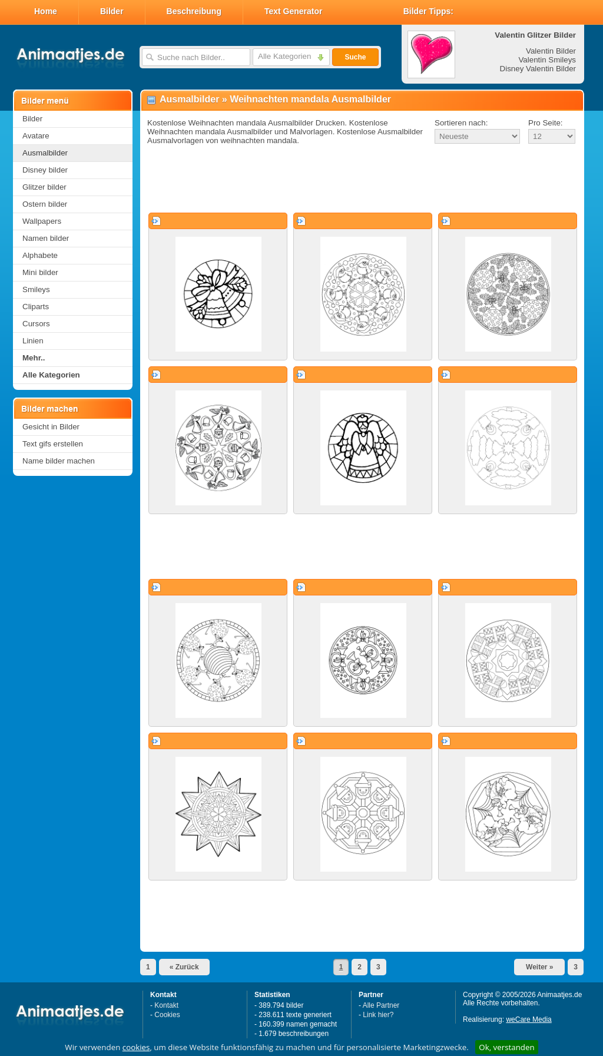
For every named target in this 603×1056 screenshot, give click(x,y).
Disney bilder (45, 169)
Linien (33, 340)
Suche (355, 57)
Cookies (167, 1015)
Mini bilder (40, 272)
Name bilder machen (58, 460)
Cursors (36, 323)
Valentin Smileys (547, 59)
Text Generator (293, 11)
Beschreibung (194, 11)
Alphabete (40, 255)
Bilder (112, 11)
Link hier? (378, 1015)
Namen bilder (45, 238)
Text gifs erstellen (52, 443)
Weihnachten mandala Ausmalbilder (310, 99)
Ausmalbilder (45, 152)
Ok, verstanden (506, 1047)
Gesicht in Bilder (50, 426)
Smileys (36, 289)
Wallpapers (41, 221)
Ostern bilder (44, 204)
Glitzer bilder (44, 187)
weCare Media (528, 1019)
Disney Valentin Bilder (538, 68)
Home (45, 11)
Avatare (35, 135)
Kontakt (166, 1005)
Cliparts (35, 306)
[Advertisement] (362, 179)
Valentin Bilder (551, 51)
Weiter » (539, 967)
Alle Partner (381, 1005)
